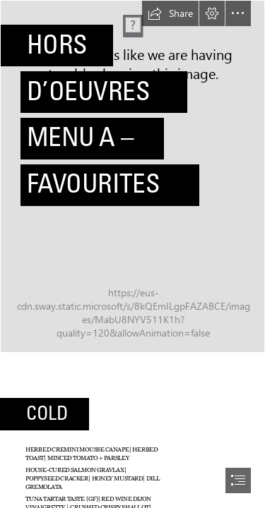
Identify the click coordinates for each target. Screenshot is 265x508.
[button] (170, 13)
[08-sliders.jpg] (132, 176)
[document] (132, 254)
